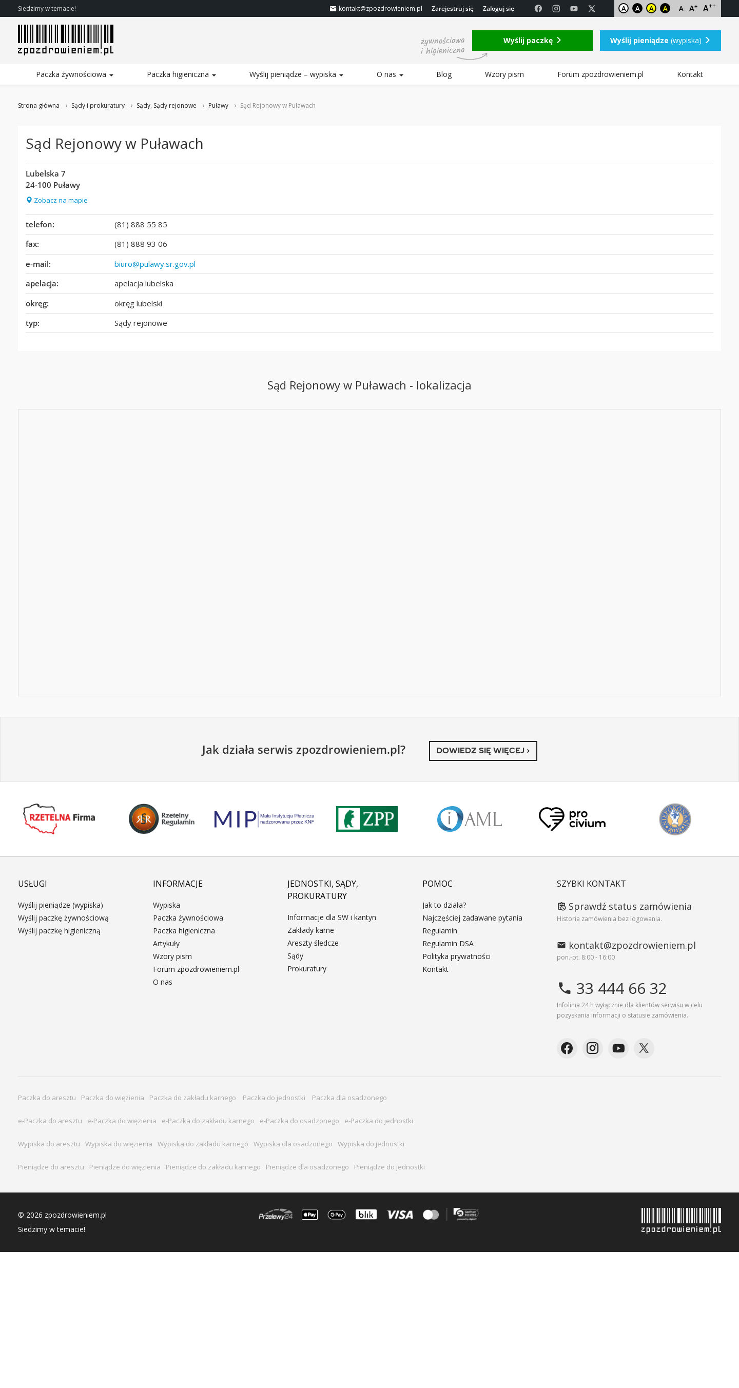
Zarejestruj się (453, 8)
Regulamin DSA (448, 943)
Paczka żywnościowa (74, 74)
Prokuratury (306, 968)
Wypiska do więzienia (118, 1143)
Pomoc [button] (437, 883)
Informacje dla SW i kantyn (331, 917)
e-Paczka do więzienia (122, 1120)
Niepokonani (675, 819)
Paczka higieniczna (181, 74)
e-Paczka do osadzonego (299, 1120)
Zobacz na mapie (57, 200)
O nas (390, 74)
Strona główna (39, 105)
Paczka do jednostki (275, 1097)
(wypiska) (660, 40)
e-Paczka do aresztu (50, 1120)
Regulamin (439, 930)
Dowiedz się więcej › (483, 750)
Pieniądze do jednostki (389, 1166)
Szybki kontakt (591, 883)
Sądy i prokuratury (98, 105)
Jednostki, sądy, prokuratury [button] (322, 890)
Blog (444, 74)
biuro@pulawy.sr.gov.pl (155, 264)
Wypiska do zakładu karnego (203, 1143)
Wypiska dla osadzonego (293, 1143)
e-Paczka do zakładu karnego (208, 1120)
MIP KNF (264, 819)
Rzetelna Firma (59, 819)
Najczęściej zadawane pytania (472, 918)
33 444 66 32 (612, 988)
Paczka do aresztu (47, 1097)
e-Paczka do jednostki (378, 1120)
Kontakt (690, 74)
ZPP (367, 819)
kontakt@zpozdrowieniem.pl (626, 945)
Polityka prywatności (456, 956)
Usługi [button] (32, 883)
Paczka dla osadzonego (349, 1097)
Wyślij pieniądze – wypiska (296, 74)
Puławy (218, 105)
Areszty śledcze (313, 943)
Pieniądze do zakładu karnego (213, 1166)
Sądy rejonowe (175, 105)
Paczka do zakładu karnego (193, 1097)
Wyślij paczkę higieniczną (59, 930)
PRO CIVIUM (572, 819)
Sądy (143, 105)
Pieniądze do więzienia (125, 1166)
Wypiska (166, 905)
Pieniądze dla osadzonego (307, 1166)
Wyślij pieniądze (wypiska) (60, 905)
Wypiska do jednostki (371, 1143)
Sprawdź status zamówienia (624, 906)
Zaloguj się (498, 8)
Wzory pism (504, 74)
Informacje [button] (178, 883)
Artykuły (166, 943)
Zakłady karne (310, 930)
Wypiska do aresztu (49, 1143)
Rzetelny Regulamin (162, 819)
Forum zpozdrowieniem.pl (600, 74)
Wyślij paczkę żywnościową (63, 918)
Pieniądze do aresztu (51, 1166)
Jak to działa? (444, 905)
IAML (469, 819)
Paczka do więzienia (112, 1097)
